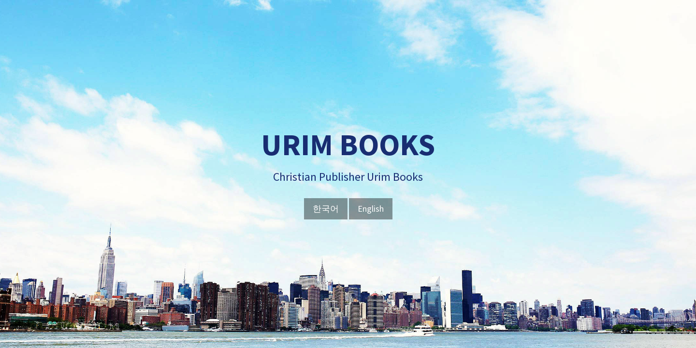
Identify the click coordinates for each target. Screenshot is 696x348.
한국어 (326, 208)
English (371, 208)
